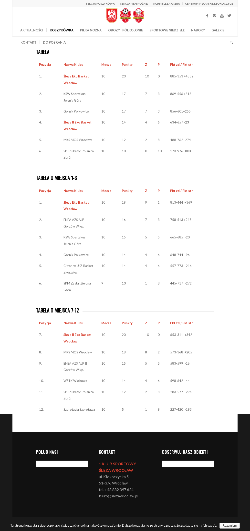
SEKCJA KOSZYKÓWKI (100, 3)
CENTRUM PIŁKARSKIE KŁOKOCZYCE (209, 3)
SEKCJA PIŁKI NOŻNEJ (134, 3)
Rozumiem (230, 525)
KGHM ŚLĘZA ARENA (166, 3)
